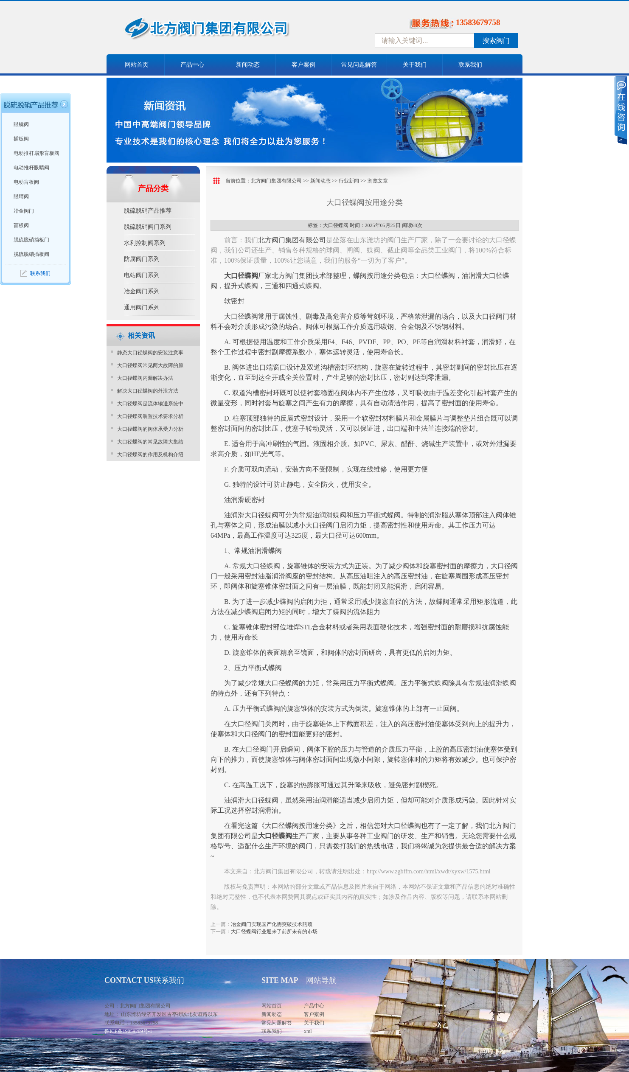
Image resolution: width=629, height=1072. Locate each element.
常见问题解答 (359, 65)
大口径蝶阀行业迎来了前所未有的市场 (274, 931)
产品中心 (192, 65)
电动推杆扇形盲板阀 (36, 153)
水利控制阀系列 (145, 243)
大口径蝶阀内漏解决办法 (145, 378)
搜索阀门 (496, 40)
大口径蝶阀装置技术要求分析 (150, 416)
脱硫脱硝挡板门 (31, 240)
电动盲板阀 (26, 182)
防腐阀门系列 (142, 259)
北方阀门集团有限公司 (276, 181)
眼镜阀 (21, 124)
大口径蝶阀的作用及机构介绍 (150, 454)
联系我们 (470, 65)
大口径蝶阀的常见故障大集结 (150, 442)
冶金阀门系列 (142, 291)
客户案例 (303, 65)
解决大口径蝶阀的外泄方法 (147, 391)
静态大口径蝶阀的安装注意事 (150, 353)
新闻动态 (248, 65)
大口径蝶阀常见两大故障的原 (150, 365)
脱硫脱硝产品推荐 (147, 211)
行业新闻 (349, 181)
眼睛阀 (21, 196)
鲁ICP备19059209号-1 (128, 1031)
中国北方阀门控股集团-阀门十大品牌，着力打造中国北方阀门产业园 (230, 31)
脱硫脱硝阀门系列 (147, 227)
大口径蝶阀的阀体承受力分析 (150, 429)
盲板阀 (21, 225)
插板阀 (21, 139)
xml (308, 1031)
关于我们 (415, 65)
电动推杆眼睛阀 (31, 168)
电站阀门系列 (142, 275)
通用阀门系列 (142, 307)
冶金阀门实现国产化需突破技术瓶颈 (271, 924)
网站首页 (137, 65)
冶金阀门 (24, 211)
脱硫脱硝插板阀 (31, 254)
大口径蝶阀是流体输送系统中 (150, 404)
